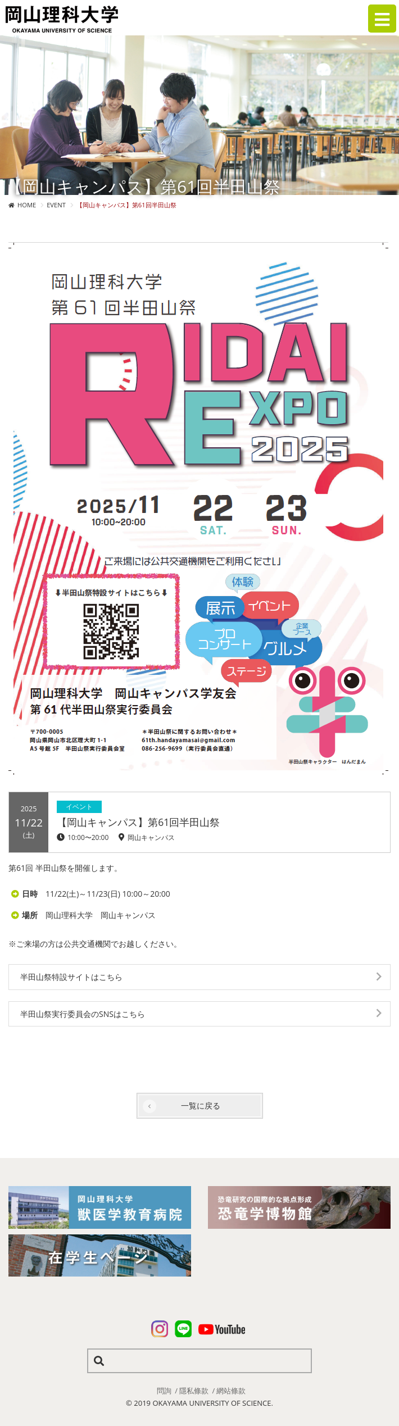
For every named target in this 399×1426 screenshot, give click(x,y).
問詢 (164, 1391)
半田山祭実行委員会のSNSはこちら (82, 1014)
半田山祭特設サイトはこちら (71, 976)
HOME (26, 205)
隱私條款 (193, 1391)
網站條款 (231, 1391)
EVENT (56, 205)
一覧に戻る (200, 1105)
